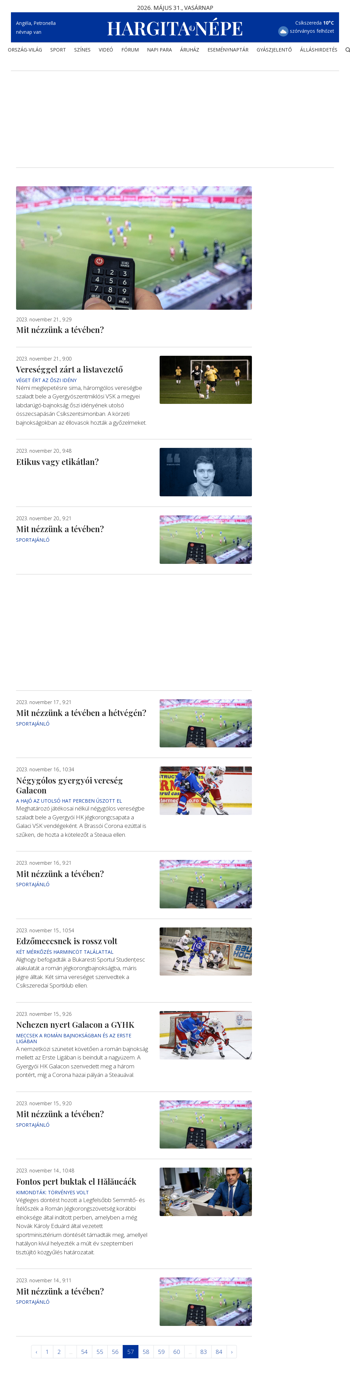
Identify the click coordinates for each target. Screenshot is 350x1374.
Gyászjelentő (274, 49)
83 (203, 1352)
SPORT (58, 49)
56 (115, 1352)
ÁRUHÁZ (189, 49)
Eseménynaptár (227, 49)
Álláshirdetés (318, 49)
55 (99, 1352)
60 (176, 1352)
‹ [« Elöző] (36, 1352)
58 (146, 1352)
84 (219, 1352)
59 (161, 1352)
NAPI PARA (159, 49)
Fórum (130, 49)
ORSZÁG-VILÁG (25, 49)
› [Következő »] (231, 1352)
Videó (106, 49)
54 (84, 1352)
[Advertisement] (175, 109)
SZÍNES (82, 49)
